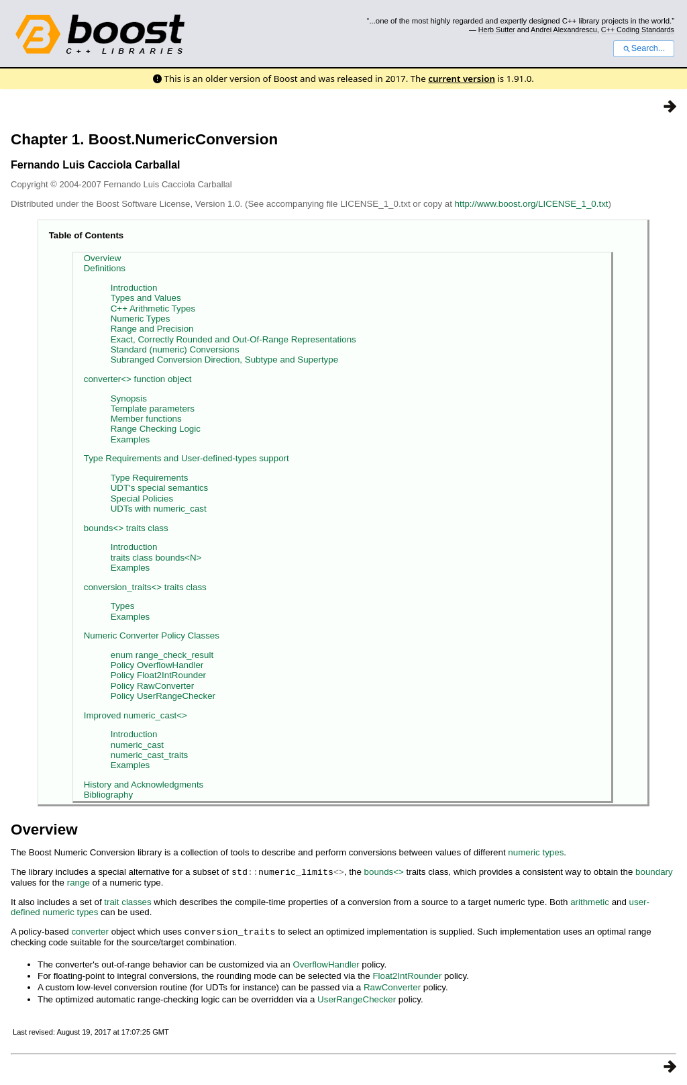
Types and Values (146, 298)
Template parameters (153, 409)
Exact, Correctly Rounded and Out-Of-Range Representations (233, 339)
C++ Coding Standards (637, 30)
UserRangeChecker (356, 998)
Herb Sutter (496, 30)
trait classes (127, 901)
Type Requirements (150, 478)
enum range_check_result (162, 655)
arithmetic (589, 901)
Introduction (134, 288)
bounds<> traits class (126, 528)
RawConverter (392, 986)
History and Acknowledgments (144, 785)
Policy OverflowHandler (157, 665)
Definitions (104, 268)
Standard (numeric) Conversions (175, 349)
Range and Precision (152, 329)
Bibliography (108, 795)
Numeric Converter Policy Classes (151, 635)
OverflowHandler (326, 963)
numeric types (536, 852)
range (78, 882)
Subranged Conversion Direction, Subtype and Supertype (224, 360)
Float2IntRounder (406, 975)
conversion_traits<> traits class (145, 587)
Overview (102, 258)
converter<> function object (138, 379)
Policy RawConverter (152, 686)
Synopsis (129, 398)
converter (90, 931)
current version (461, 79)
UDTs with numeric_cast (159, 509)
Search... (644, 48)
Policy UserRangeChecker (163, 696)
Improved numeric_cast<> (135, 715)
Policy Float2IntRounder (158, 675)
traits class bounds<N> (156, 558)
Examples (130, 439)
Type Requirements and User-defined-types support (186, 458)
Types (123, 606)
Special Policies (142, 498)
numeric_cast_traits (150, 755)
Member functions (146, 419)
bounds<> (384, 872)
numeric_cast (137, 745)
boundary (654, 872)
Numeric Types (140, 319)
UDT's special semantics (160, 488)
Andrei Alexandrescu (564, 30)
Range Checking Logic (156, 429)
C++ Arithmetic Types (153, 308)
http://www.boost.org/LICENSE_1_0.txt (532, 204)
